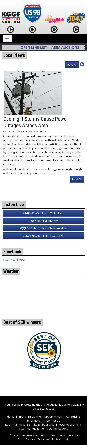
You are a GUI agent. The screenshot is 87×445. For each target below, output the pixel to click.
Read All (72, 64)
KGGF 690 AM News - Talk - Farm (43, 213)
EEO (21, 416)
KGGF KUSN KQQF (14, 259)
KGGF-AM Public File (17, 424)
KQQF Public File (69, 424)
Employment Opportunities (45, 416)
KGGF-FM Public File (31, 428)
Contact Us (53, 420)
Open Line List (35, 47)
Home (10, 416)
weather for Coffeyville (43, 313)
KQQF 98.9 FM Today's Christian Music (43, 228)
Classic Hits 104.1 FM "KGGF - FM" (43, 235)
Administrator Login (59, 439)
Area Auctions (67, 47)
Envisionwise (32, 439)
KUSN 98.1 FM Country (43, 221)
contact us (48, 408)
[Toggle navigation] (7, 38)
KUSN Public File (44, 424)
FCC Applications (57, 428)
